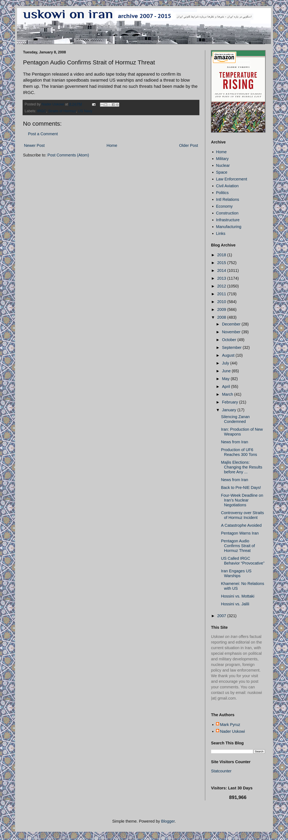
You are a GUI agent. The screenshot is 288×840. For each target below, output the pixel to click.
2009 (222, 309)
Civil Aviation (227, 186)
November (232, 332)
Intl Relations (227, 199)
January (229, 410)
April (226, 386)
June (227, 371)
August (229, 355)
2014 (222, 270)
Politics (222, 192)
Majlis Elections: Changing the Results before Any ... (241, 467)
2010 (222, 301)
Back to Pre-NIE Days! (241, 487)
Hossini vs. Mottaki (237, 596)
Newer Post (34, 145)
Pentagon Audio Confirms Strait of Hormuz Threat (238, 546)
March (228, 394)
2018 (222, 255)
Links (220, 233)
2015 (222, 262)
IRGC (41, 111)
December (232, 324)
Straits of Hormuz (62, 111)
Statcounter (221, 771)
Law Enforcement (231, 179)
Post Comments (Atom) (68, 155)
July (226, 363)
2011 (222, 294)
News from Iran (234, 442)
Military (222, 158)
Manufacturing (228, 226)
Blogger (168, 821)
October (229, 339)
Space (221, 172)
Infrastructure (228, 220)
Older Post (188, 145)
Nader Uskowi (232, 731)
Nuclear (223, 165)
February (230, 402)
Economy (224, 206)
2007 (222, 616)
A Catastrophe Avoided (241, 525)
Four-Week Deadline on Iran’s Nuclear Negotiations (242, 500)
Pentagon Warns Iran (240, 533)
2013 (222, 278)
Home (112, 145)
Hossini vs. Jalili (235, 604)
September (232, 347)
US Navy (85, 111)
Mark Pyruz (230, 724)
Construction (227, 213)
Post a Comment (43, 134)
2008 (222, 317)
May (226, 378)
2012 (222, 286)
